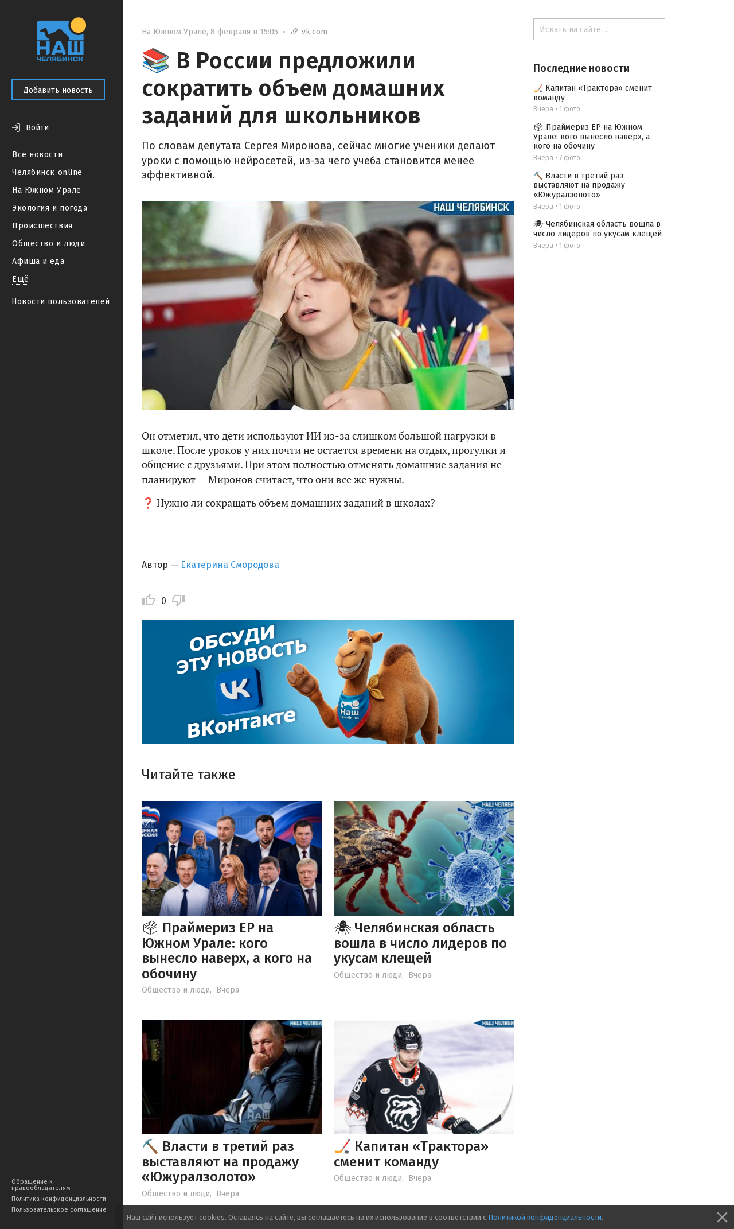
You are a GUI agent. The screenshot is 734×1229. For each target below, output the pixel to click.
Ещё (20, 279)
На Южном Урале (46, 190)
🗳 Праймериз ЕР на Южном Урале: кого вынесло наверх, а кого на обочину (227, 950)
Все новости (37, 155)
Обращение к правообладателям (40, 1185)
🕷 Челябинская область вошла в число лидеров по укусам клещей (420, 943)
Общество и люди (48, 243)
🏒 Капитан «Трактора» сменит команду (411, 1153)
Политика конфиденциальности (58, 1199)
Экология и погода (50, 208)
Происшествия (42, 226)
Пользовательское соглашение (59, 1210)
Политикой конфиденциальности (545, 1217)
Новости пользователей (60, 301)
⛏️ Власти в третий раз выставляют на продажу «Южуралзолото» (220, 1161)
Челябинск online (47, 172)
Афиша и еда (38, 261)
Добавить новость (58, 90)
